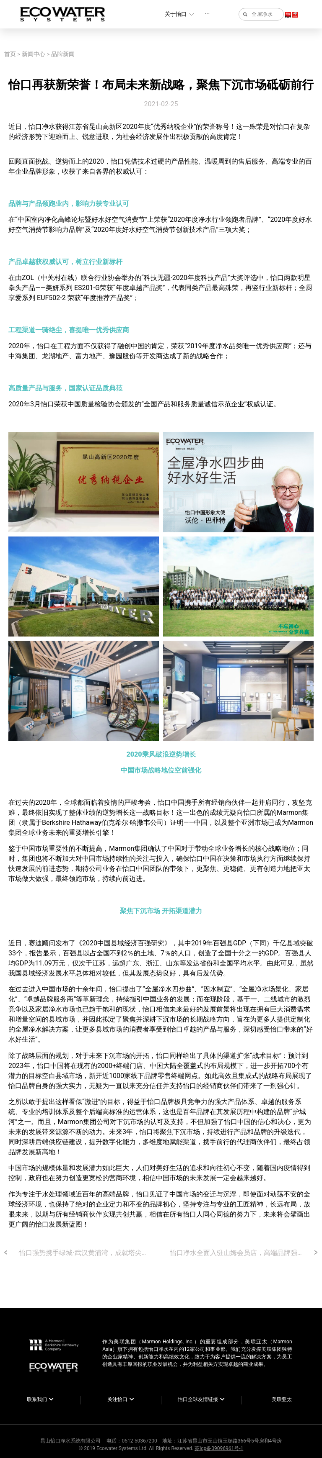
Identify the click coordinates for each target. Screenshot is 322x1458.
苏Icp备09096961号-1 (219, 1448)
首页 (10, 54)
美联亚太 (282, 1399)
